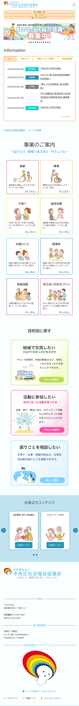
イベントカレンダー (39, 18)
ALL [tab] (10, 59)
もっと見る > (66, 117)
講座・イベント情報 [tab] (45, 59)
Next (75, 530)
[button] (29, 42)
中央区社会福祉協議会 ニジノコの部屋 (22, 130)
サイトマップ (11, 698)
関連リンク (29, 698)
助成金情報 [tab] (67, 59)
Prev (3, 530)
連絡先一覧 (39, 12)
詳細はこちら (23, 545)
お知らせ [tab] (25, 59)
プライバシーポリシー (51, 698)
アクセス (39, 15)
